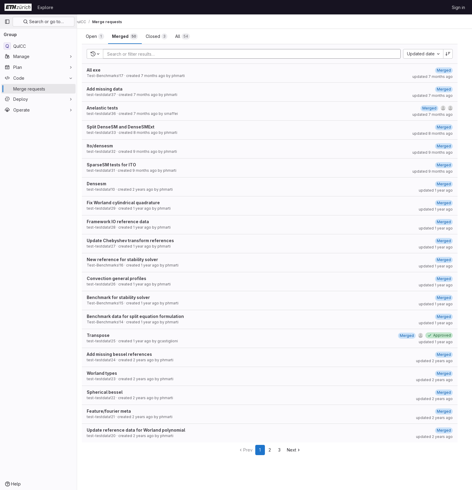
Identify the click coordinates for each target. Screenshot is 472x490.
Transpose (103, 335)
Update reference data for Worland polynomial (141, 430)
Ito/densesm (105, 145)
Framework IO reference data (123, 221)
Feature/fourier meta (114, 411)
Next (299, 449)
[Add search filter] (258, 53)
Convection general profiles (121, 278)
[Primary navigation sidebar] (7, 21)
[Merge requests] (38, 89)
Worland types (107, 373)
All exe (98, 69)
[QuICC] (38, 46)
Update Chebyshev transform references (135, 240)
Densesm (101, 183)
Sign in (458, 7)
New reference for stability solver (127, 259)
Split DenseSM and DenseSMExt (125, 126)
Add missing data (109, 88)
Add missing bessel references (124, 354)
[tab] (100, 36)
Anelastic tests (107, 107)
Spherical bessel (109, 392)
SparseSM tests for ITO (116, 164)
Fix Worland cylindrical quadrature (128, 202)
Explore (45, 7)
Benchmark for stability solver (123, 297)
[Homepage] (18, 7)
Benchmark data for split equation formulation (140, 316)
